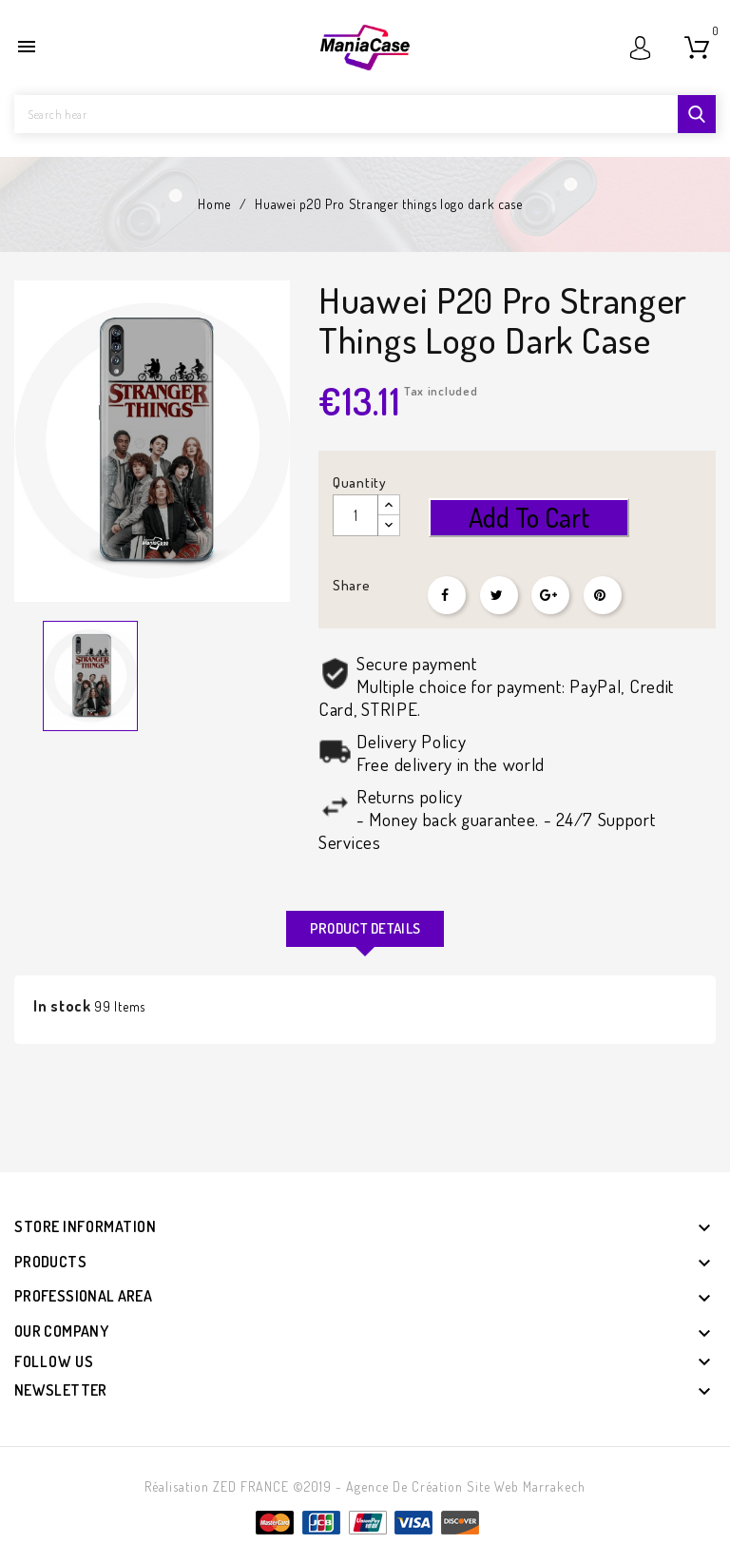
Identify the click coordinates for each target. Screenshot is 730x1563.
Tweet (499, 595)
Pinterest (603, 595)
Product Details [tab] (365, 928)
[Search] (365, 114)
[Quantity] (355, 515)
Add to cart (529, 517)
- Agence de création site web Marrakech (461, 1486)
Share (447, 595)
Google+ (550, 595)
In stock (62, 1005)
